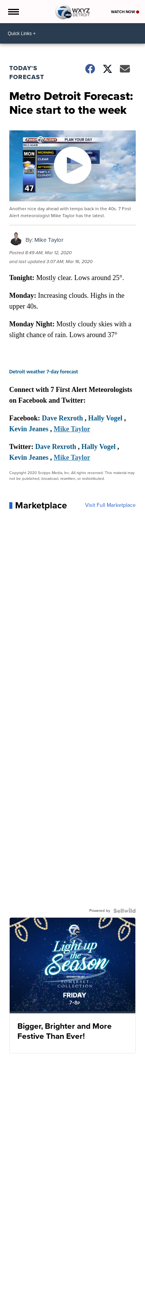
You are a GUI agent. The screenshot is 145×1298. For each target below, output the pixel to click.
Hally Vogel (105, 418)
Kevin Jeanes (29, 429)
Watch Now (125, 12)
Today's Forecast (26, 72)
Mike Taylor (48, 240)
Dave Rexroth (62, 418)
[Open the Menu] (13, 11)
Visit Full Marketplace (110, 505)
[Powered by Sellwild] (124, 910)
